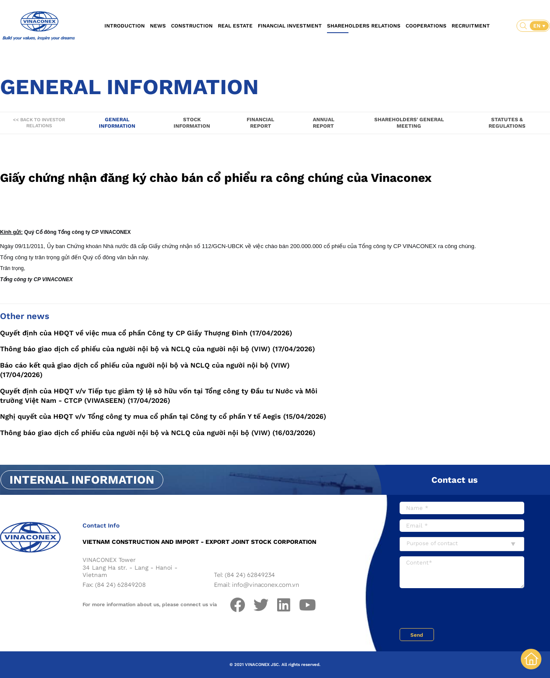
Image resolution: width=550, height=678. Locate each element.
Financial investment (290, 26)
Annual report (323, 123)
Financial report (260, 123)
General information (117, 123)
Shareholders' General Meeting (409, 123)
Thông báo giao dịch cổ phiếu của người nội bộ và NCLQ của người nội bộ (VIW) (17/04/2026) (157, 349)
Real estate (235, 26)
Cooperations (426, 26)
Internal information (81, 480)
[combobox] (462, 544)
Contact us (454, 480)
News (158, 26)
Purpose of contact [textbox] (432, 543)
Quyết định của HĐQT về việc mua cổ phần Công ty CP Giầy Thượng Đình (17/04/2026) (146, 333)
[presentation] (465, 609)
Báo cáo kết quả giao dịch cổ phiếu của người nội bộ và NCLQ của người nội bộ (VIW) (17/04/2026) (145, 370)
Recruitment (471, 26)
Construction (192, 26)
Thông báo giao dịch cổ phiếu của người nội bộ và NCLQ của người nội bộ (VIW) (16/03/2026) (157, 433)
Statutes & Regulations (507, 123)
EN (537, 26)
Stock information (192, 123)
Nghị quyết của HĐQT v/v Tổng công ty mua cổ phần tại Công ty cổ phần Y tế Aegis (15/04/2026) (163, 416)
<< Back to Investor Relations (39, 123)
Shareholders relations (363, 26)
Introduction (124, 26)
